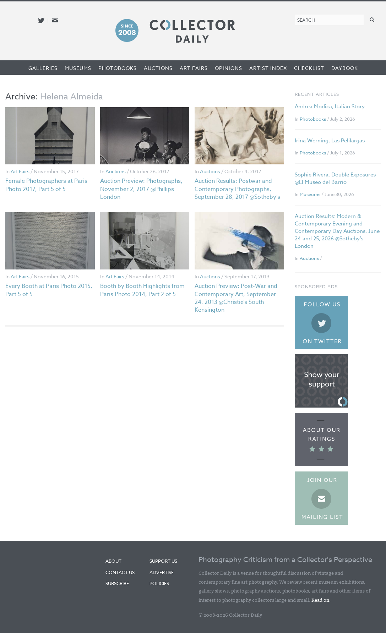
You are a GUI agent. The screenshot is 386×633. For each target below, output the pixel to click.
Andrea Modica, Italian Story (330, 106)
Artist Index (268, 68)
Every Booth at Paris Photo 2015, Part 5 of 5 (48, 290)
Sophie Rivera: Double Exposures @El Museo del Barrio (335, 178)
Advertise (161, 572)
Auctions (158, 68)
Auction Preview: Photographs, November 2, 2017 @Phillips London (141, 189)
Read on (320, 600)
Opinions (228, 68)
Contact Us (120, 572)
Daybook (344, 68)
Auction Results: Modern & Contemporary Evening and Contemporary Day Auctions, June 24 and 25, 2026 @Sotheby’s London (337, 231)
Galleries (43, 68)
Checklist (309, 68)
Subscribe (117, 583)
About (113, 561)
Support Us (163, 561)
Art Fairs (194, 68)
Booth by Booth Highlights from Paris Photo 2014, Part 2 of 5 (142, 290)
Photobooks (117, 68)
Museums (78, 68)
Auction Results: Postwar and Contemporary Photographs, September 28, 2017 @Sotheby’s (237, 189)
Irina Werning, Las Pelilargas (330, 140)
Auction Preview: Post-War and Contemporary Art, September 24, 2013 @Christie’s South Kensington (236, 298)
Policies (159, 583)
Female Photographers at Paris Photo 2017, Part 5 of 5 (46, 185)
